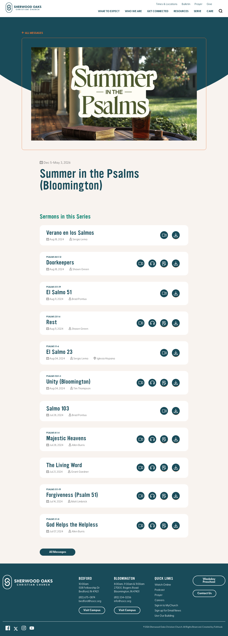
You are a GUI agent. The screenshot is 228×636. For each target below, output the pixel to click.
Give (209, 4)
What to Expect (109, 11)
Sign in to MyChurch (166, 605)
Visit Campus (91, 610)
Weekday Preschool (209, 580)
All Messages (32, 33)
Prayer (198, 4)
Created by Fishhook (212, 627)
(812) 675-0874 (87, 597)
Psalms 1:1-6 (52, 347)
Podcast (160, 590)
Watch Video (164, 235)
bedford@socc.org (90, 601)
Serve (197, 11)
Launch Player (152, 263)
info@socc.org (122, 601)
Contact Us (204, 593)
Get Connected (157, 11)
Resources (181, 11)
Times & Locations (166, 4)
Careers (159, 600)
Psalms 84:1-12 (53, 257)
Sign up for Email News (168, 610)
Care (210, 11)
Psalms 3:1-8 (52, 519)
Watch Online (163, 585)
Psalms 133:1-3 (53, 376)
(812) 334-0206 (122, 597)
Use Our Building (164, 616)
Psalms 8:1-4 (52, 433)
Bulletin (186, 4)
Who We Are (133, 11)
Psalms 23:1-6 (53, 317)
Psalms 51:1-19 (53, 287)
